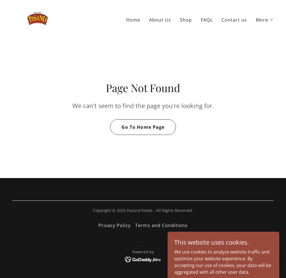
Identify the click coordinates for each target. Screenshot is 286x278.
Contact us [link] (234, 20)
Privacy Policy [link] (114, 225)
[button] (265, 20)
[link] (38, 18)
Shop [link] (186, 20)
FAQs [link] (207, 20)
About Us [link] (160, 20)
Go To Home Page (142, 127)
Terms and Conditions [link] (161, 225)
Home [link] (133, 20)
